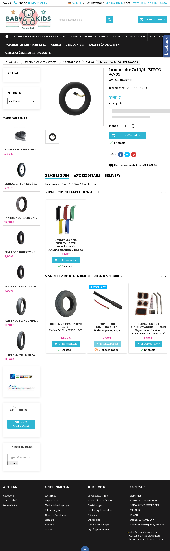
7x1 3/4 (12, 73)
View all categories (21, 424)
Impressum (52, 500)
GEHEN (56, 44)
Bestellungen (95, 505)
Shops (48, 529)
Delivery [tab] (112, 175)
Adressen (93, 515)
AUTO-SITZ (157, 36)
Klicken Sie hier (154, 539)
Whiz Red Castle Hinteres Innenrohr (21, 286)
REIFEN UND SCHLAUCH (129, 36)
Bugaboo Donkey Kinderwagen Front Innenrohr (21, 252)
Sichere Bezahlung (55, 515)
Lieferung (50, 495)
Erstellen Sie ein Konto (149, 3)
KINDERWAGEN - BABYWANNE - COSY (40, 36)
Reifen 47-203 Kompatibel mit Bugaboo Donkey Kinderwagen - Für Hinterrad (21, 355)
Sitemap (50, 524)
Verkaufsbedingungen (57, 505)
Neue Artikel (10, 500)
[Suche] (85, 19)
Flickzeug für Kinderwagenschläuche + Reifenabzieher (149, 327)
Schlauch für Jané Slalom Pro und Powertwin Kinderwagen (21, 183)
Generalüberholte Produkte (28, 52)
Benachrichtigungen (99, 524)
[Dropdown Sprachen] (76, 3)
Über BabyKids (54, 510)
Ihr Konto (96, 487)
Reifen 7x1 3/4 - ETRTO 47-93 (66, 326)
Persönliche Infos (98, 495)
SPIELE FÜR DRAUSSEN (104, 44)
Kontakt (49, 519)
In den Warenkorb (127, 135)
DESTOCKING (75, 44)
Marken (14, 93)
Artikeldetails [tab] (87, 175)
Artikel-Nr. (116, 80)
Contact (7, 3)
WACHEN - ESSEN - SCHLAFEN (25, 44)
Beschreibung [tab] (57, 175)
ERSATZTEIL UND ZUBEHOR (89, 36)
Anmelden (114, 3)
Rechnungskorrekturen (101, 510)
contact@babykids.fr (151, 524)
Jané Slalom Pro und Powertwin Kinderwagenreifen (21, 218)
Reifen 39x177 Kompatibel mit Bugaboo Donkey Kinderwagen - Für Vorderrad (21, 320)
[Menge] (125, 126)
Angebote (8, 495)
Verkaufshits (15, 118)
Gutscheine (94, 519)
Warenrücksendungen (100, 500)
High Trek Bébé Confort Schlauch (21, 149)
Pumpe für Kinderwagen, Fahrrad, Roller (66, 243)
